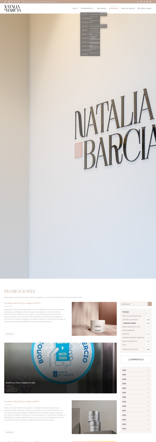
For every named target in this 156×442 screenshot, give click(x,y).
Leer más (9, 334)
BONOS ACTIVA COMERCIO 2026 (20, 383)
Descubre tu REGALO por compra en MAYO (22, 401)
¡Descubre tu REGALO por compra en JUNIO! (22, 303)
